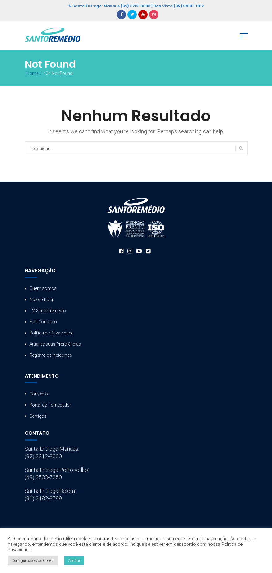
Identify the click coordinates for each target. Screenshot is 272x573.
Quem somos (43, 288)
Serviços (38, 416)
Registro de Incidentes (50, 355)
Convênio (38, 393)
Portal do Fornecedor (50, 405)
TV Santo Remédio (47, 310)
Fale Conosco (43, 321)
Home (32, 73)
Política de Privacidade (51, 332)
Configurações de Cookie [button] (32, 560)
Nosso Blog (41, 299)
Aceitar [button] (74, 560)
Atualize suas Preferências (55, 344)
